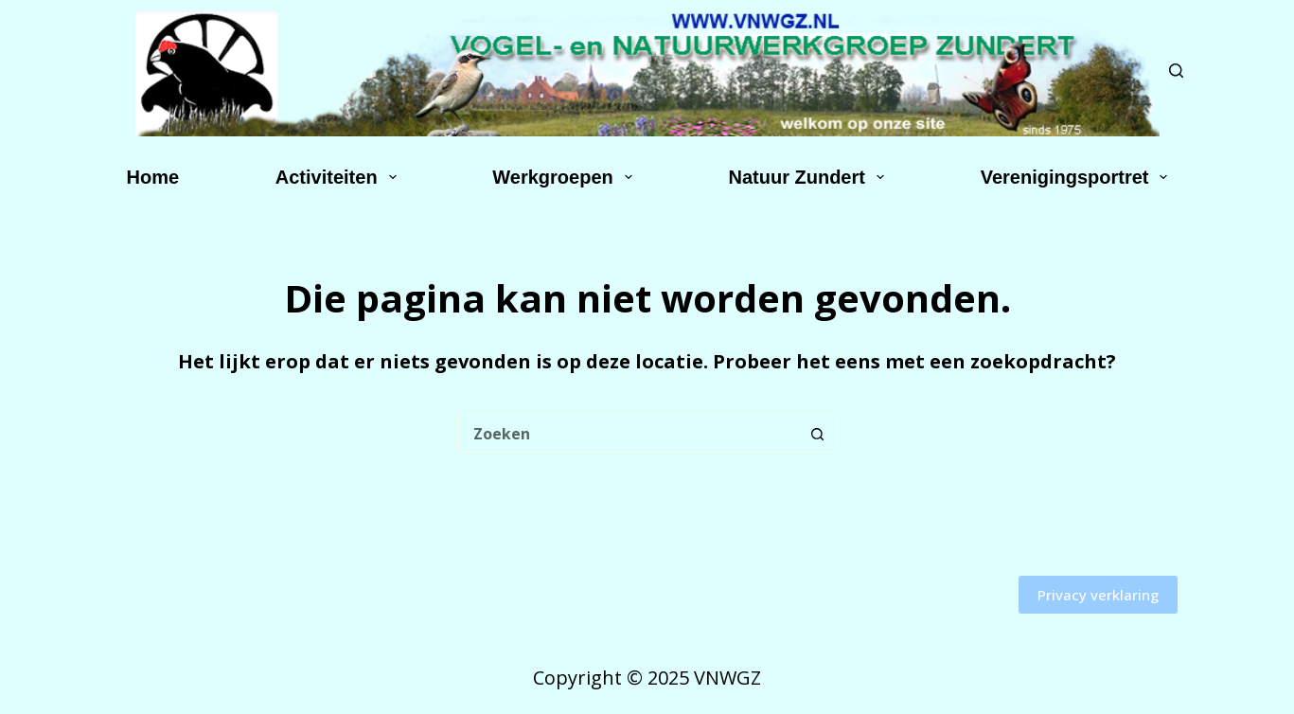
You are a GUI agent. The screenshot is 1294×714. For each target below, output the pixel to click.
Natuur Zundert (810, 177)
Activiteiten (339, 177)
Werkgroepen (565, 177)
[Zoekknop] (818, 434)
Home (153, 177)
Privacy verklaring (1098, 594)
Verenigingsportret (1078, 177)
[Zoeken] (1176, 70)
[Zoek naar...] (628, 434)
